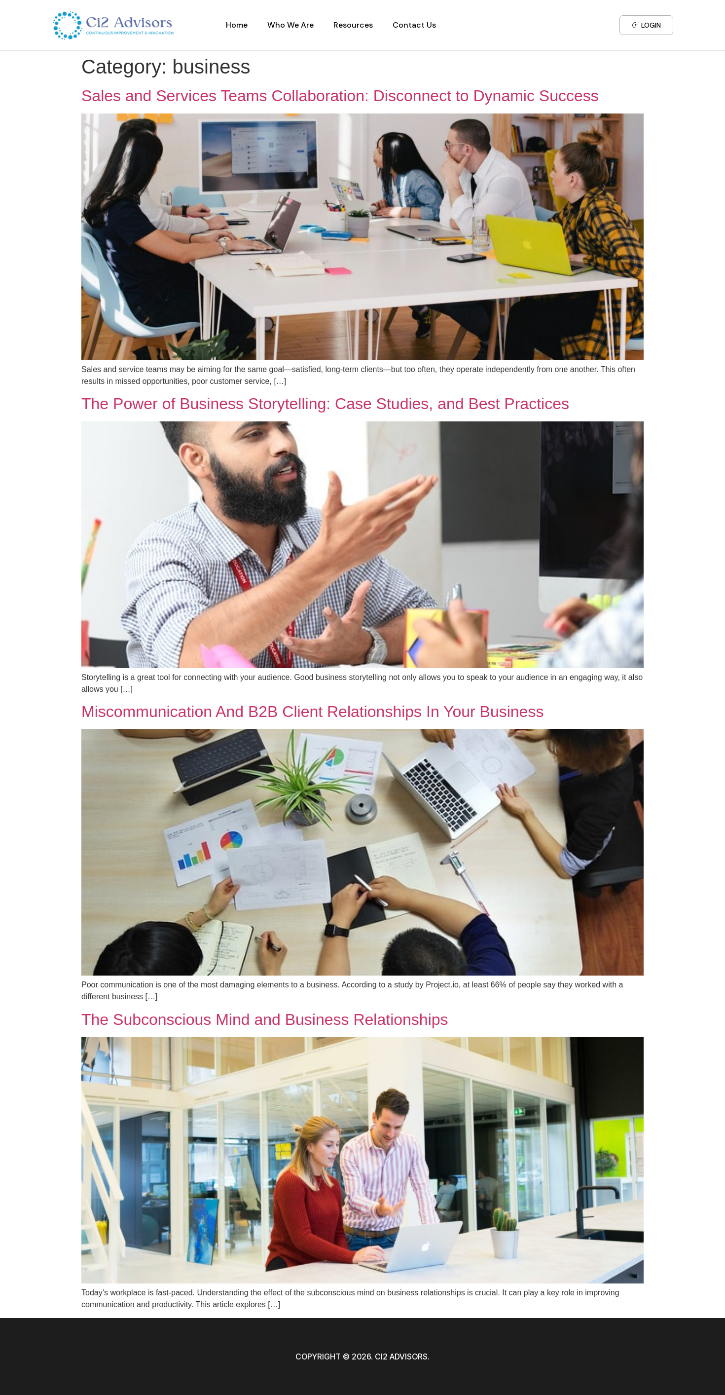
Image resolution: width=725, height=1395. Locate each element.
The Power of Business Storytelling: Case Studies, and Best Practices (325, 404)
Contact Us (414, 25)
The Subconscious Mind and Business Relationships (264, 1019)
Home (237, 25)
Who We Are (290, 25)
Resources (353, 25)
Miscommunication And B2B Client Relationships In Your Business (312, 711)
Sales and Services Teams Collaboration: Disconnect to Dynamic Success (340, 96)
